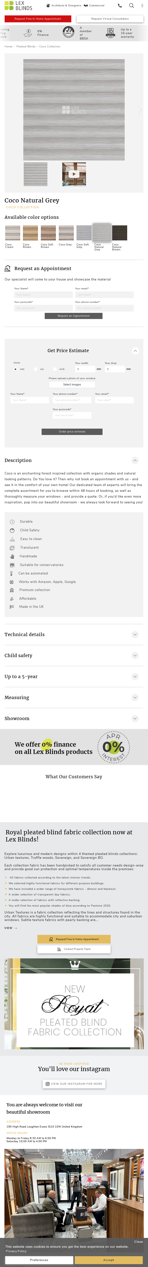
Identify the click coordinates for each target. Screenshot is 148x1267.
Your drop (111, 366)
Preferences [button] (39, 1260)
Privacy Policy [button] (16, 1251)
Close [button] (138, 1241)
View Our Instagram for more (74, 1079)
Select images (72, 388)
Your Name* (21, 290)
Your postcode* (23, 304)
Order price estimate (72, 435)
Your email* (82, 290)
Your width (81, 366)
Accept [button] (108, 1260)
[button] (139, 112)
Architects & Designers (65, 5)
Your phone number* (87, 304)
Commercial (95, 5)
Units (17, 366)
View (10, 932)
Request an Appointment (74, 318)
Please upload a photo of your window (72, 382)
